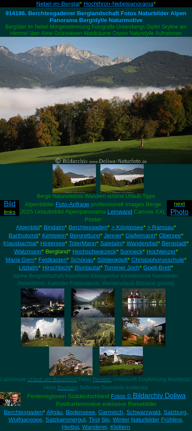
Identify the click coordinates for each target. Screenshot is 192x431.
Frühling (171, 419)
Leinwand (119, 211)
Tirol (94, 419)
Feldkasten (52, 259)
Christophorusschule (158, 259)
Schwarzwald (143, 412)
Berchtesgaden (88, 227)
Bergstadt (174, 243)
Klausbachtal (19, 243)
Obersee (170, 235)
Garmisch (110, 412)
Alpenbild (28, 227)
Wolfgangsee (26, 419)
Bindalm (54, 227)
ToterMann (82, 243)
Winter (121, 419)
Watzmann (27, 251)
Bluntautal (87, 267)
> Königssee (127, 227)
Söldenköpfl (112, 259)
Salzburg (175, 412)
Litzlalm (28, 267)
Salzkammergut (66, 419)
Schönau (81, 259)
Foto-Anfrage (72, 204)
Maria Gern (20, 259)
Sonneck (131, 251)
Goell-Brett (157, 267)
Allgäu (54, 412)
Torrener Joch (121, 267)
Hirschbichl (56, 267)
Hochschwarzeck (94, 251)
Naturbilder (145, 419)
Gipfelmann (140, 235)
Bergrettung (85, 235)
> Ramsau (160, 227)
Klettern (120, 427)
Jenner (113, 235)
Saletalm (111, 243)
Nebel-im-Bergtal (58, 3)
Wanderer (94, 427)
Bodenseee (80, 412)
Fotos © (148, 396)
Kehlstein (54, 235)
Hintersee (52, 243)
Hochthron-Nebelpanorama (118, 3)
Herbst (70, 427)
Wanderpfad (142, 243)
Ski (105, 419)
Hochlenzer (160, 251)
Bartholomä (23, 235)
